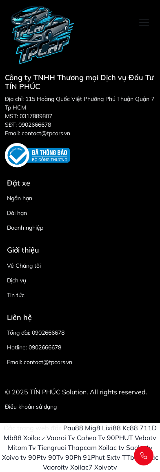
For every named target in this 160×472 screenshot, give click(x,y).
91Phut (94, 457)
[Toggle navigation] (144, 22)
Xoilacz (34, 438)
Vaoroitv (56, 467)
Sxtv (113, 457)
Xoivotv (105, 467)
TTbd (130, 457)
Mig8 (92, 428)
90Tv (56, 457)
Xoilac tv (111, 447)
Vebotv (145, 438)
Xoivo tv (14, 457)
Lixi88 (111, 428)
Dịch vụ (16, 280)
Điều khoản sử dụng (31, 406)
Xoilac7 (81, 467)
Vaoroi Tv (61, 438)
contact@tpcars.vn (48, 362)
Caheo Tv (91, 438)
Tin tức (15, 295)
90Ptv (37, 457)
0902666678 (48, 332)
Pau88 (73, 428)
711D (148, 428)
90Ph (73, 457)
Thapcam (82, 447)
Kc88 (130, 428)
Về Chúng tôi (24, 265)
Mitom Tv (22, 447)
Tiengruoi (52, 447)
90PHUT (120, 438)
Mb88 (13, 438)
